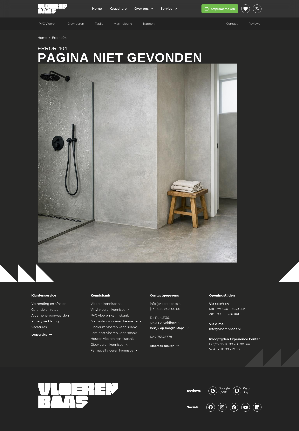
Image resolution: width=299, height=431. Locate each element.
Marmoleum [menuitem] (123, 23)
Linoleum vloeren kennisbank (114, 327)
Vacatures (39, 327)
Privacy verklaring (45, 321)
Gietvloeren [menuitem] (75, 23)
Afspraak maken (220, 9)
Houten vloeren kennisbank (112, 339)
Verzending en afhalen (49, 304)
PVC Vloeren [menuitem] (48, 23)
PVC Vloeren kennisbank (110, 315)
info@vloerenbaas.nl (165, 304)
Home (42, 38)
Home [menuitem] (97, 8)
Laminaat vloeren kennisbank (114, 333)
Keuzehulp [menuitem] (118, 8)
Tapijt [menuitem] (99, 23)
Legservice (41, 334)
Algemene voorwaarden (50, 315)
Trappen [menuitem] (149, 23)
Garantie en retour (45, 309)
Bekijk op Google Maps (169, 327)
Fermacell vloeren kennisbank (114, 350)
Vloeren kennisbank (106, 304)
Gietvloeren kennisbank (109, 344)
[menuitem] (143, 9)
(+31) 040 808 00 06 (165, 309)
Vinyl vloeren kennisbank (110, 309)
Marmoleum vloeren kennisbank (116, 321)
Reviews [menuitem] (254, 23)
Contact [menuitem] (232, 23)
